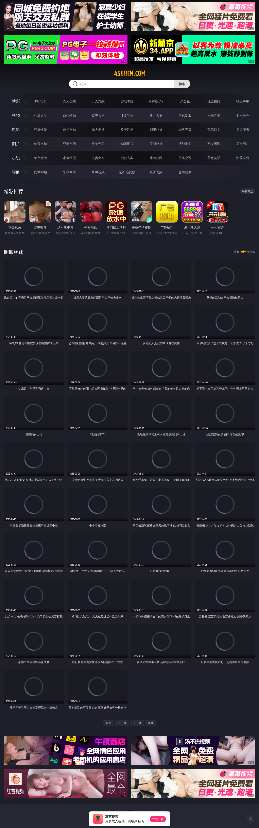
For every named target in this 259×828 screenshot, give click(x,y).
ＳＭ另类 (242, 115)
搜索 (182, 84)
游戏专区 (127, 101)
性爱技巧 (242, 158)
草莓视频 (98, 172)
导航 (16, 172)
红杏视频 (156, 172)
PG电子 (40, 101)
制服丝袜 (156, 129)
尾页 (150, 723)
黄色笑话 (213, 158)
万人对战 (98, 101)
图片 (16, 143)
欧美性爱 (127, 129)
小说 (16, 157)
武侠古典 (127, 158)
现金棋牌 (213, 101)
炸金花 (185, 101)
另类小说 (184, 158)
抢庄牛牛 (242, 101)
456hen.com (129, 74)
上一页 (122, 723)
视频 (16, 115)
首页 (108, 723)
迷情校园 (156, 158)
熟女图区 (213, 143)
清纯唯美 (184, 143)
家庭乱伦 (69, 158)
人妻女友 (98, 158)
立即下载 (157, 819)
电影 (16, 129)
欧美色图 (98, 143)
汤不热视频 (127, 172)
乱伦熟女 (213, 129)
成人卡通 (98, 129)
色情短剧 (184, 172)
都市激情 (40, 158)
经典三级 (184, 129)
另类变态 (242, 129)
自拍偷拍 (69, 115)
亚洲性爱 (40, 129)
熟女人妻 (156, 115)
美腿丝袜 (156, 143)
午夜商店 (69, 172)
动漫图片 (127, 143)
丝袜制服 (184, 115)
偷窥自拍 (40, 143)
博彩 (16, 101)
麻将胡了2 (156, 101)
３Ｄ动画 (127, 115)
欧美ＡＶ (98, 115)
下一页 (137, 723)
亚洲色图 (69, 143)
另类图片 (242, 143)
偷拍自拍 (69, 129)
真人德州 (69, 101)
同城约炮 (40, 172)
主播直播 (213, 115)
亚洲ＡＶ (40, 115)
